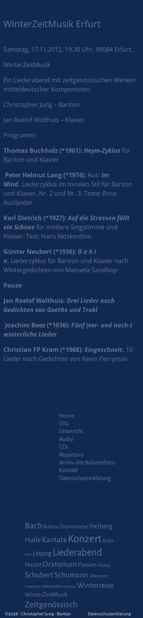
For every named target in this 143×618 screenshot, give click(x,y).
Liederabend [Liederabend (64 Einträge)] (77, 553)
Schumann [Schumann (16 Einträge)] (71, 575)
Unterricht (71, 431)
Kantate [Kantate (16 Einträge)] (54, 540)
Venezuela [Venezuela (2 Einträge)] (51, 586)
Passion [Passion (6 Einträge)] (87, 565)
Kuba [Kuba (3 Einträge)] (108, 540)
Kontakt (68, 470)
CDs (63, 447)
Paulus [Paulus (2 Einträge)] (104, 565)
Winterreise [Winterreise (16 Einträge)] (95, 585)
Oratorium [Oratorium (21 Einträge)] (60, 564)
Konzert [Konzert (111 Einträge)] (84, 538)
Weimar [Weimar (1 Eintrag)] (69, 586)
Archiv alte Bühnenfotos (87, 462)
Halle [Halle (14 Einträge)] (33, 540)
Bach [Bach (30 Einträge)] (33, 525)
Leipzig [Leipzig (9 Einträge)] (42, 553)
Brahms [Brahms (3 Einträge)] (50, 527)
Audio (66, 439)
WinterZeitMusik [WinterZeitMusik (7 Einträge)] (46, 594)
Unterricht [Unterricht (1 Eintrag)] (33, 586)
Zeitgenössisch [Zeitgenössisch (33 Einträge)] (51, 604)
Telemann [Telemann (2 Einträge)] (98, 576)
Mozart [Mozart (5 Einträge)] (33, 565)
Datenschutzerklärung (85, 478)
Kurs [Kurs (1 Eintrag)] (28, 554)
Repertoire (71, 455)
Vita (64, 423)
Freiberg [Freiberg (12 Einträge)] (100, 526)
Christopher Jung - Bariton (46, 613)
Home (66, 416)
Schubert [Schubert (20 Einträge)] (39, 575)
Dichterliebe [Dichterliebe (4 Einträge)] (73, 527)
